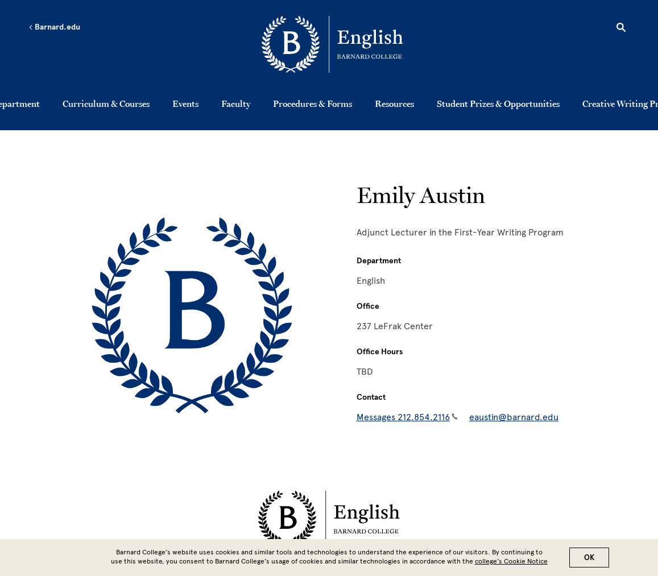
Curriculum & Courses (106, 103)
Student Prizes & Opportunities (498, 103)
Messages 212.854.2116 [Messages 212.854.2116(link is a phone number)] (407, 417)
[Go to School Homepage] (332, 46)
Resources (394, 103)
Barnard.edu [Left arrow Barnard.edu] (54, 27)
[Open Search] (621, 29)
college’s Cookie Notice (511, 561)
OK (589, 557)
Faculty (235, 103)
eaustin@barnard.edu (513, 417)
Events (185, 103)
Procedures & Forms (312, 103)
